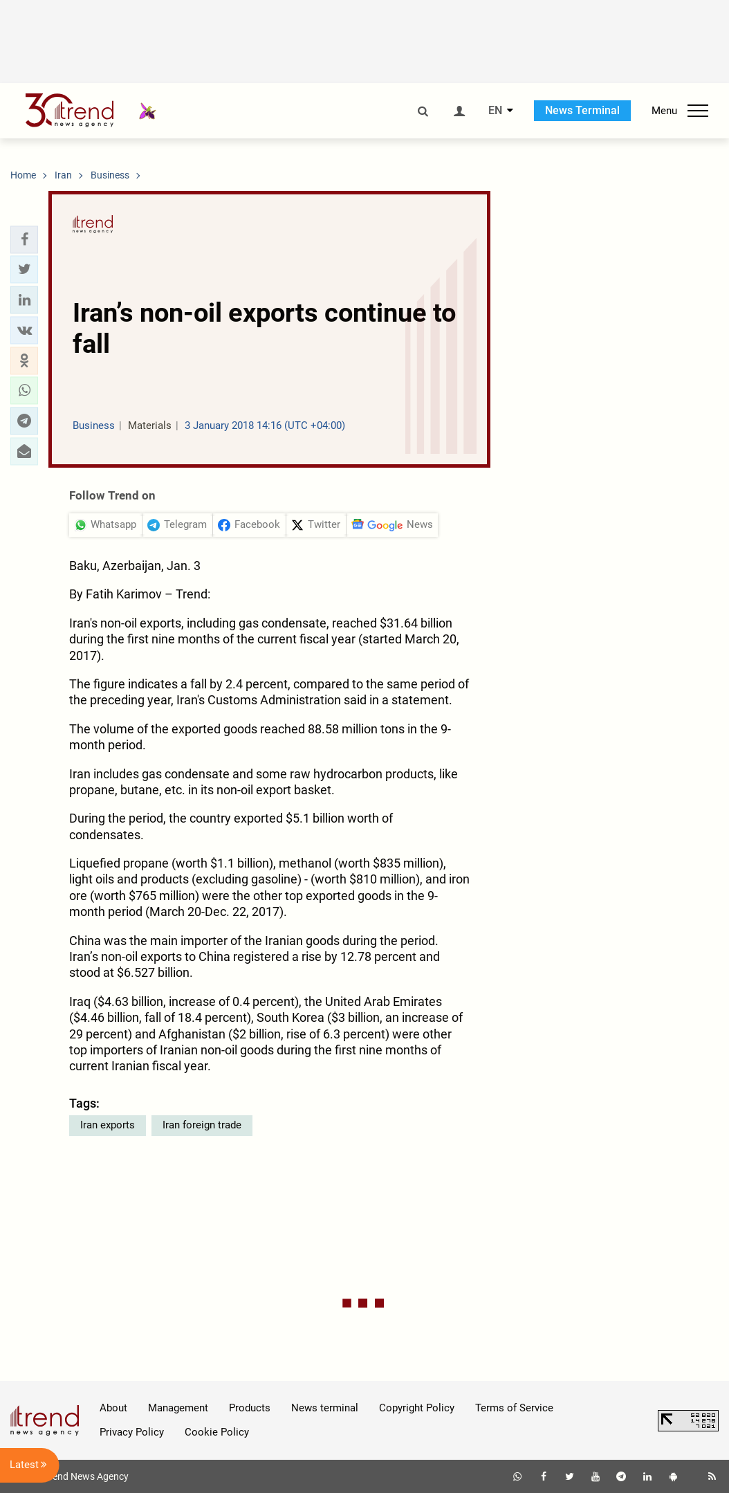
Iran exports (107, 1125)
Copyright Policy (416, 1408)
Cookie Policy (217, 1432)
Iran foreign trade (202, 1125)
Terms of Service (514, 1408)
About (113, 1408)
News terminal (324, 1408)
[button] (24, 239)
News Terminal (582, 110)
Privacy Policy (132, 1432)
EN (495, 110)
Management (178, 1408)
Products (249, 1408)
